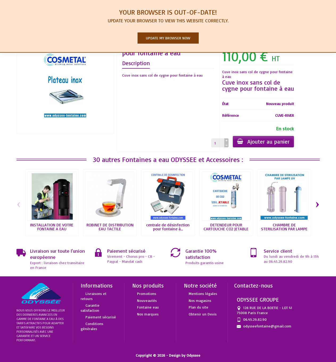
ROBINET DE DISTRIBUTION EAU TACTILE (110, 227)
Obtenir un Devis (203, 314)
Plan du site (198, 307)
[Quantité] (217, 142)
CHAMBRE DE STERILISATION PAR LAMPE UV (284, 229)
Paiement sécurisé (100, 317)
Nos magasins (200, 300)
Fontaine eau (148, 307)
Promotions (146, 293)
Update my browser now (168, 38)
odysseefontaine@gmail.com (267, 326)
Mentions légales (203, 293)
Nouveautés (147, 300)
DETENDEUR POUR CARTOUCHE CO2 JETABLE (226, 227)
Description (136, 63)
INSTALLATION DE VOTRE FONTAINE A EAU (51, 227)
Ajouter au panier (263, 141)
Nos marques (148, 314)
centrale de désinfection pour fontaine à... (168, 227)
